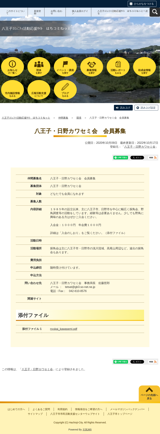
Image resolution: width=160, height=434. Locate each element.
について (39, 94)
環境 (78, 117)
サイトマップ (35, 413)
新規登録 (37, 12)
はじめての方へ (16, 409)
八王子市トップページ (120, 413)
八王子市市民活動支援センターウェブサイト (75, 413)
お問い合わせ (56, 12)
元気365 (87, 429)
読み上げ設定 (148, 107)
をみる (118, 71)
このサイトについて (15, 12)
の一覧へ (12, 71)
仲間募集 (63, 117)
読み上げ (125, 107)
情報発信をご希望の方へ (88, 409)
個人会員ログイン (80, 12)
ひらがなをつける (144, 3)
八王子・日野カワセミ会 (139, 146)
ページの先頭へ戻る (149, 397)
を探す (39, 71)
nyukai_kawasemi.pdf (63, 328)
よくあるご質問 (41, 409)
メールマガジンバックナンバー (127, 409)
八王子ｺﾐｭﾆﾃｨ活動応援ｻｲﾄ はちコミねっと (26, 117)
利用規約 (63, 409)
